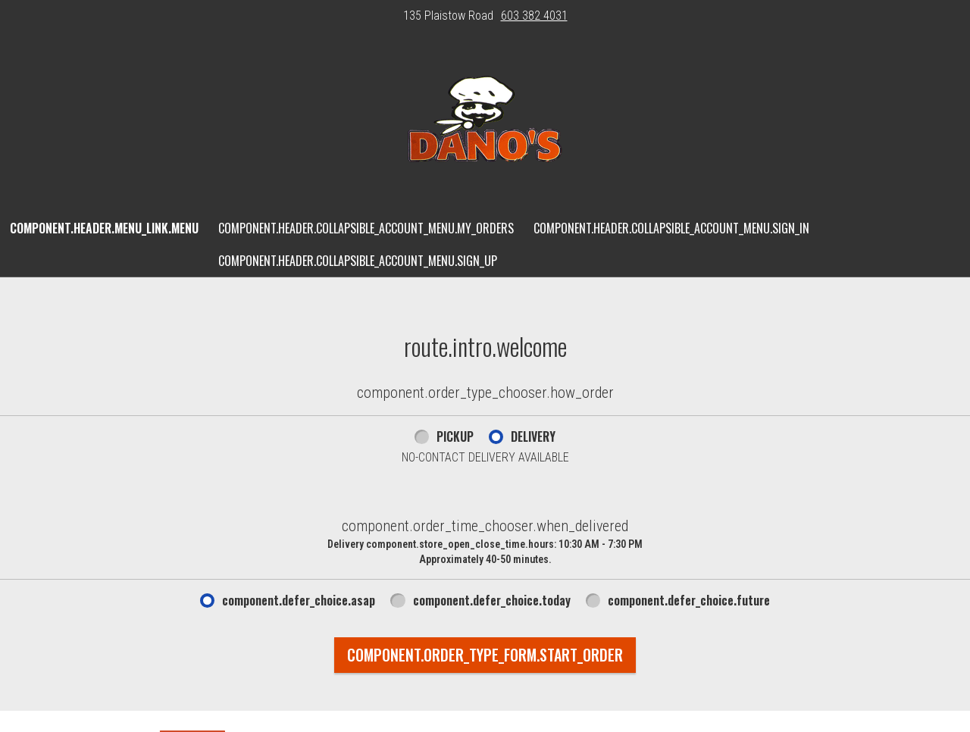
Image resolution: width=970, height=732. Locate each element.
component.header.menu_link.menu (104, 228)
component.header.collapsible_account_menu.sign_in (671, 228)
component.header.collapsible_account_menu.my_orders (366, 228)
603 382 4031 (534, 15)
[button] (485, 122)
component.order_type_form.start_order (485, 654)
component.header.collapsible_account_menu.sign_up (357, 261)
